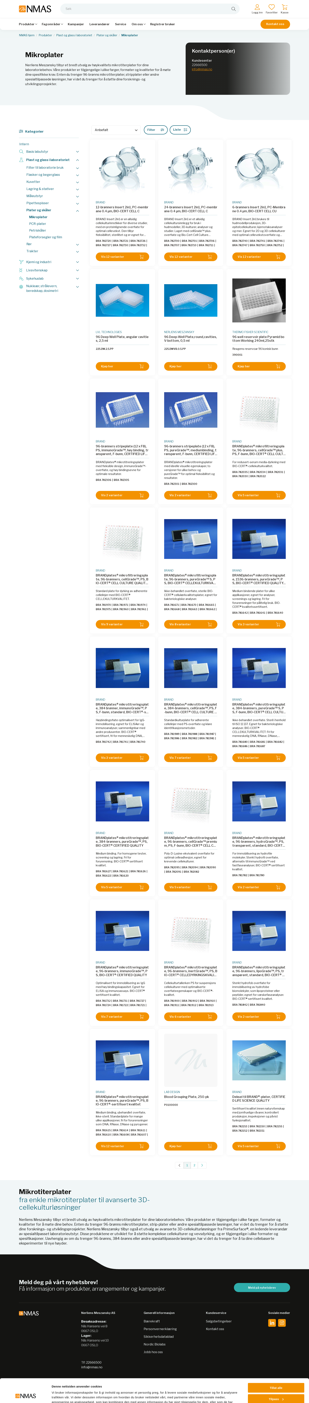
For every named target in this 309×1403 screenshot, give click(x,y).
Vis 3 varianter (259, 624)
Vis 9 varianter (122, 624)
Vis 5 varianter (259, 495)
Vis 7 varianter (190, 758)
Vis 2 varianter (122, 495)
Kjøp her (122, 366)
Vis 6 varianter (190, 1017)
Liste (180, 129)
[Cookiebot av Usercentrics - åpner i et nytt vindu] (25, 1395)
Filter (155, 129)
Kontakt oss (275, 24)
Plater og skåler (106, 35)
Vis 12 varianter (122, 257)
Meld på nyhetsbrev (262, 1287)
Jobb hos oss (153, 1352)
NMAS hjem (26, 35)
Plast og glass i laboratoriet (74, 35)
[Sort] (116, 130)
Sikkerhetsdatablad (159, 1337)
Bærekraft (152, 1321)
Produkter (45, 35)
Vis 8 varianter (190, 624)
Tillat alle (276, 1365)
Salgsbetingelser (219, 1321)
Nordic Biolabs (155, 1344)
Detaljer (57, 1395)
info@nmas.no (202, 69)
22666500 (199, 65)
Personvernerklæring (160, 1329)
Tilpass (276, 1376)
